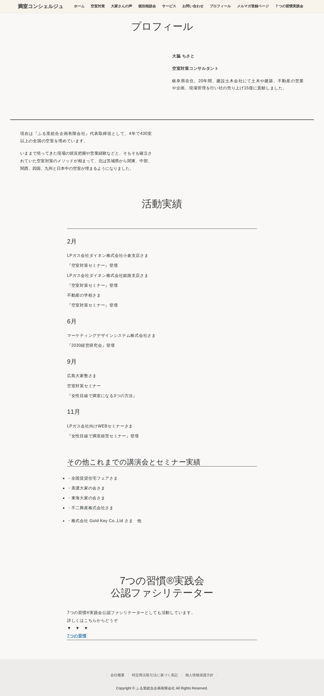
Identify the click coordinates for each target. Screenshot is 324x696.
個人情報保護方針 (199, 675)
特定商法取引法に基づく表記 (155, 675)
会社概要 (117, 675)
